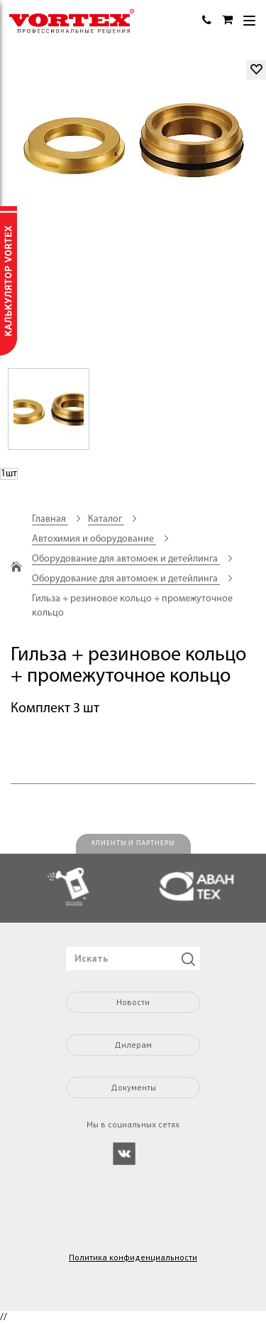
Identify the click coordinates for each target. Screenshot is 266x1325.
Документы (133, 1087)
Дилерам (133, 1044)
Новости (133, 1002)
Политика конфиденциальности (133, 1257)
